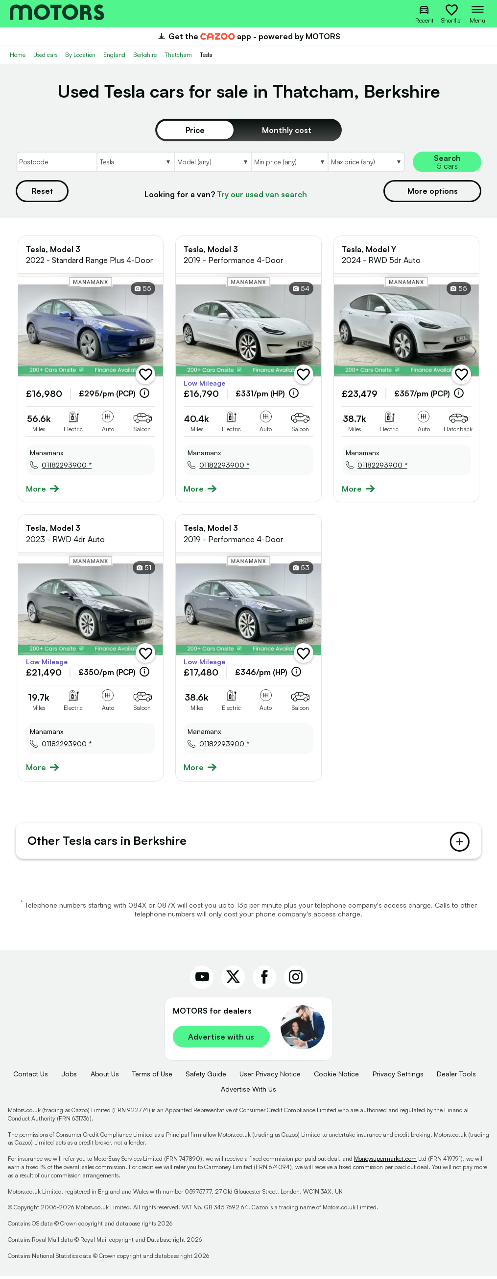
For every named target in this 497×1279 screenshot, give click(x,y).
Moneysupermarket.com (385, 1162)
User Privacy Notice (270, 1077)
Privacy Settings (398, 1077)
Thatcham (178, 54)
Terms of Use (152, 1077)
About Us (105, 1077)
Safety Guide (206, 1077)
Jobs (69, 1077)
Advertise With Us (248, 1092)
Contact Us (30, 1077)
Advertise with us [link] (221, 1040)
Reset (42, 191)
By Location (80, 54)
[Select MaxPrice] (366, 162)
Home (17, 54)
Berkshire (145, 54)
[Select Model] (212, 162)
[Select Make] (134, 162)
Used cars (45, 54)
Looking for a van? (225, 194)
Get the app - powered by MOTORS (248, 36)
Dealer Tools (456, 1077)
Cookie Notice (336, 1077)
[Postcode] (56, 162)
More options (432, 191)
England (114, 54)
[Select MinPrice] (289, 162)
